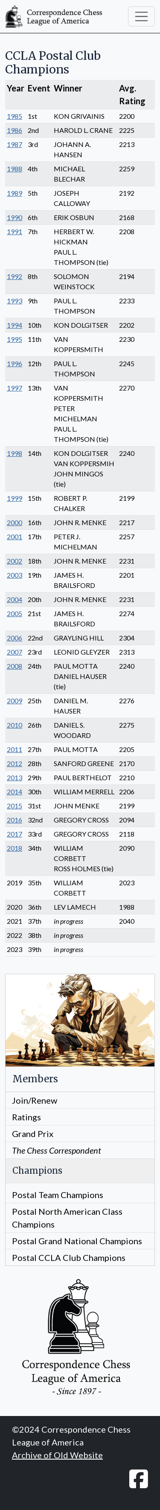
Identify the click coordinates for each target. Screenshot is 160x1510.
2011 (14, 749)
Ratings (26, 1117)
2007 (14, 652)
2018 (14, 848)
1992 (14, 276)
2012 (14, 763)
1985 (14, 116)
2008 (14, 666)
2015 (14, 806)
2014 (14, 791)
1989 (14, 193)
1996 (14, 363)
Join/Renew (34, 1100)
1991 (14, 231)
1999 (14, 498)
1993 (14, 301)
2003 (14, 575)
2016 (14, 820)
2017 (14, 834)
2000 (14, 522)
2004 (14, 599)
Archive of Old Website (57, 1455)
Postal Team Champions (57, 1195)
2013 (14, 777)
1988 (14, 169)
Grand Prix (32, 1133)
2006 (14, 638)
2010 (14, 725)
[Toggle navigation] (141, 16)
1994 (14, 325)
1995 (14, 339)
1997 (14, 388)
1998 (14, 453)
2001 (14, 536)
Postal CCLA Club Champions (68, 1257)
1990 (14, 217)
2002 (14, 561)
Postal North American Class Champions (67, 1217)
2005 (14, 613)
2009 (14, 700)
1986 (14, 130)
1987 (14, 144)
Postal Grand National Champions (77, 1241)
